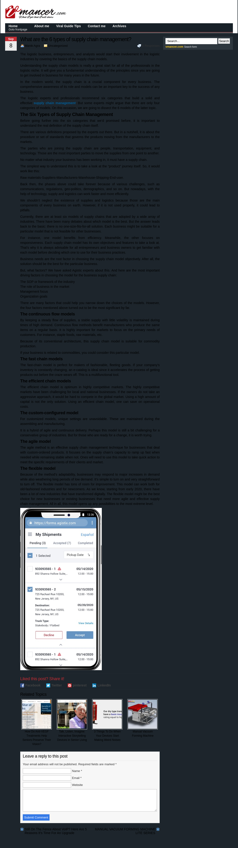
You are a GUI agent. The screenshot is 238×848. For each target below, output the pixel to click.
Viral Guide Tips (68, 26)
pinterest (79, 685)
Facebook (32, 685)
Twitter (56, 685)
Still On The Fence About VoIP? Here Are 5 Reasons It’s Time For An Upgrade (56, 833)
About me (41, 26)
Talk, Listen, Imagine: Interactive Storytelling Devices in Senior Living (72, 720)
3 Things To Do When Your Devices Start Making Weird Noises (107, 720)
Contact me (97, 26)
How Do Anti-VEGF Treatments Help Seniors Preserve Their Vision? (36, 722)
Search (224, 41)
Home (18, 27)
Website (77, 785)
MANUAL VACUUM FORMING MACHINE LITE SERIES (125, 833)
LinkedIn (104, 685)
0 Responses (151, 45)
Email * (77, 778)
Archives (119, 26)
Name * (77, 771)
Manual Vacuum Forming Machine (142, 718)
